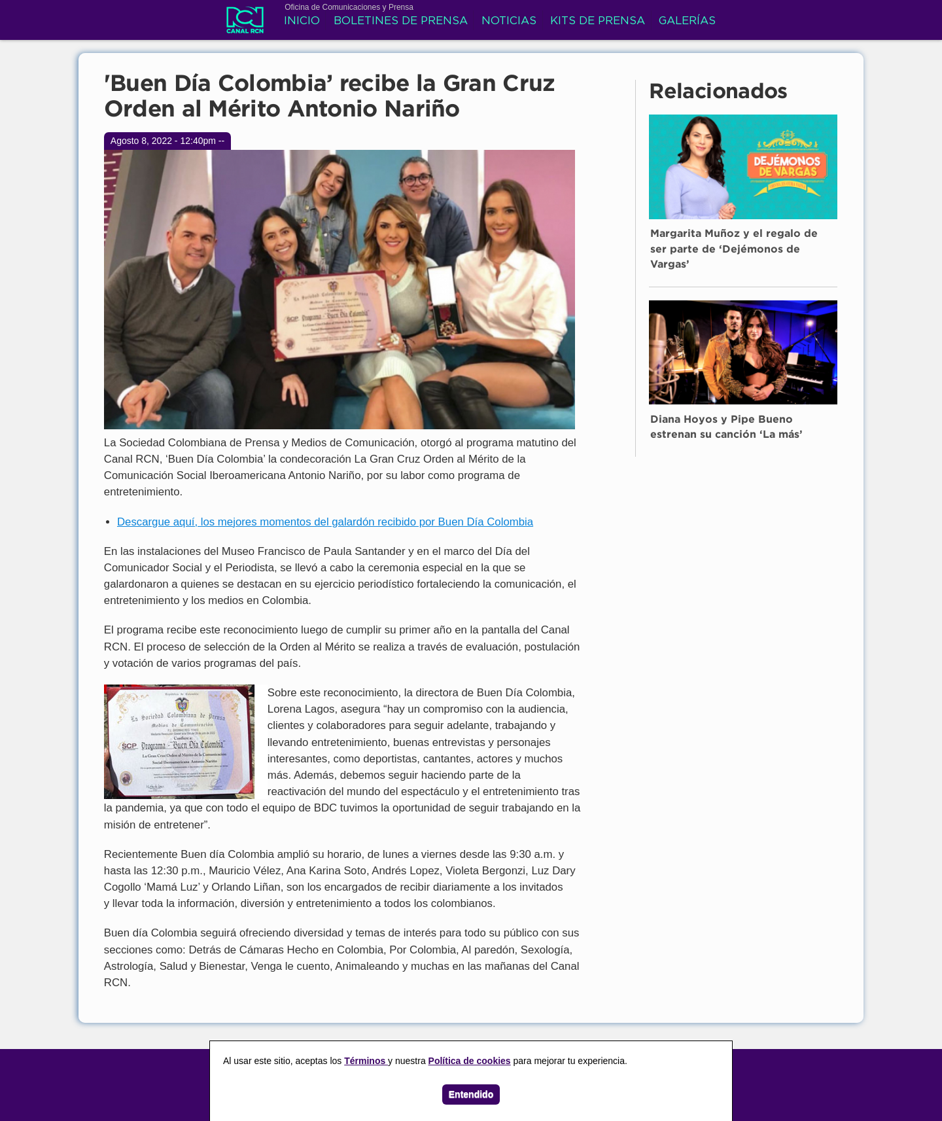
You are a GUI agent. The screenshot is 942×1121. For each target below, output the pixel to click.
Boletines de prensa (401, 21)
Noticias (508, 21)
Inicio (302, 21)
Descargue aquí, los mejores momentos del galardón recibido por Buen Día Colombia (325, 522)
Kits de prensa (597, 21)
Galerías (687, 21)
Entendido (471, 1094)
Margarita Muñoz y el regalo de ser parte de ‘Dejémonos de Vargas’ (734, 249)
